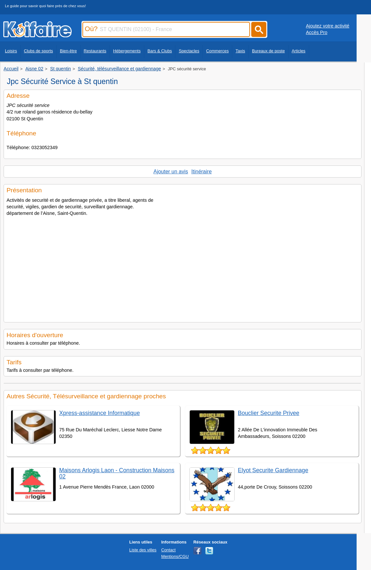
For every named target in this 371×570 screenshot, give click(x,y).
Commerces (217, 50)
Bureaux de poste (268, 50)
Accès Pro (316, 32)
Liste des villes (142, 549)
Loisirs (11, 50)
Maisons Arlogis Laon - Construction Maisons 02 (116, 473)
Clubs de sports (38, 50)
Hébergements (127, 50)
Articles (299, 50)
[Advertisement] (182, 267)
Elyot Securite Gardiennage (273, 470)
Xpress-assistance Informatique (99, 413)
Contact (168, 549)
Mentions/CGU (175, 556)
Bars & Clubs (160, 50)
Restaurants (95, 50)
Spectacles (189, 50)
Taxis (240, 50)
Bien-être (68, 50)
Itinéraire (201, 171)
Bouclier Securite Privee (268, 413)
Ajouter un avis (170, 171)
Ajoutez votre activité (327, 25)
